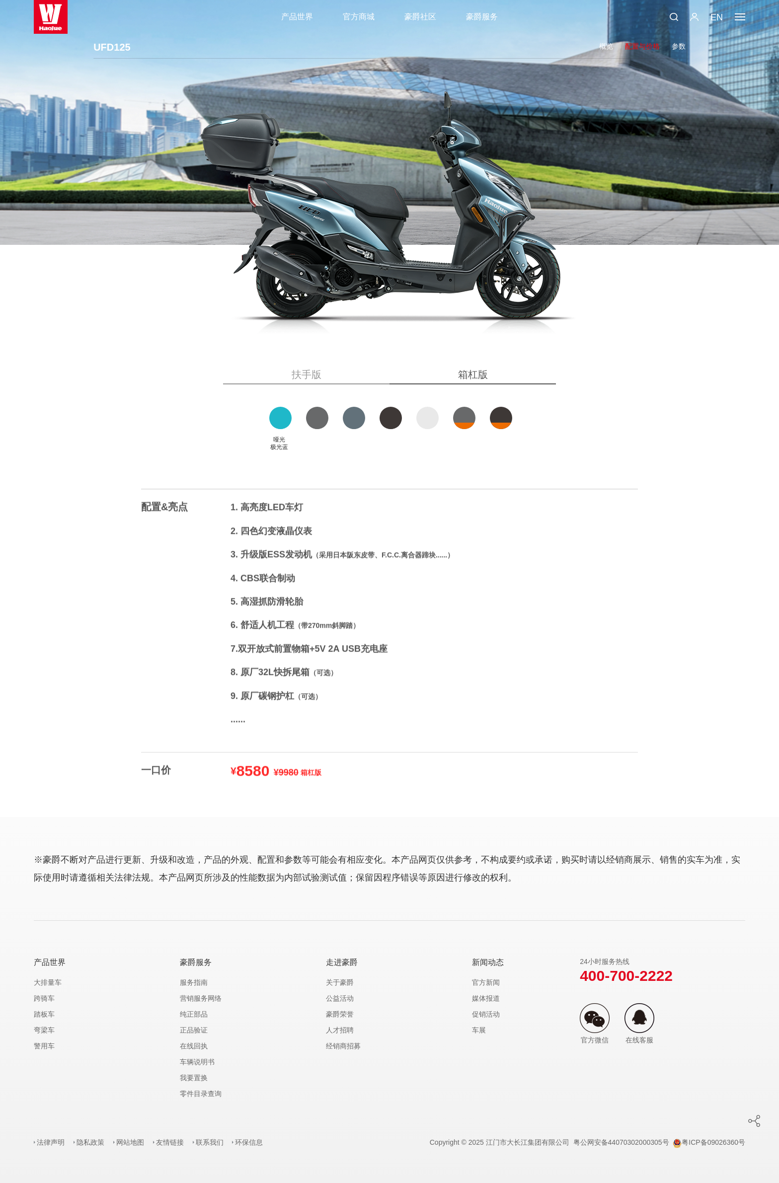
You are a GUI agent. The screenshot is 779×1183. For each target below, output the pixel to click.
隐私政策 (90, 1142)
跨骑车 (44, 998)
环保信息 (249, 1142)
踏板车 (44, 1014)
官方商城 (359, 16)
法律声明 (51, 1142)
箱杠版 (473, 374)
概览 (606, 46)
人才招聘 (340, 1030)
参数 (679, 46)
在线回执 (194, 1046)
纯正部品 (194, 1014)
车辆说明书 (197, 1062)
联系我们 (210, 1142)
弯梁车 (44, 1030)
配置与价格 (642, 46)
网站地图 (130, 1142)
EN (716, 17)
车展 (479, 1030)
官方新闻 (486, 982)
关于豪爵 (340, 982)
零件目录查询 (201, 1094)
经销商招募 (343, 1046)
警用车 (44, 1046)
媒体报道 (486, 998)
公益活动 (340, 998)
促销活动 (486, 1014)
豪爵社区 (420, 16)
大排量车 (48, 982)
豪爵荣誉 (340, 1014)
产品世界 (297, 16)
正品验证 (194, 1030)
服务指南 (194, 982)
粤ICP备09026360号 (709, 1142)
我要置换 (194, 1078)
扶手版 (306, 374)
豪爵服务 (482, 16)
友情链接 (170, 1142)
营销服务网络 (201, 998)
